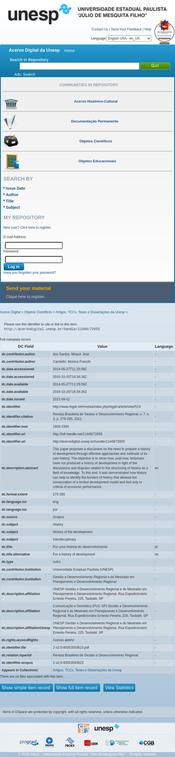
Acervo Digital (10, 312)
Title (10, 201)
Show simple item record (26, 687)
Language (121, 38)
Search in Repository (29, 60)
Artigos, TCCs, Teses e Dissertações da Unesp (90, 312)
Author (12, 194)
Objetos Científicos (38, 312)
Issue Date (15, 188)
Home (69, 50)
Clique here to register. (25, 296)
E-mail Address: (15, 237)
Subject (13, 207)
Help (147, 29)
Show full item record (77, 687)
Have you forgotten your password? (30, 273)
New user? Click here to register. (27, 227)
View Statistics (119, 687)
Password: (11, 251)
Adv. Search (24, 74)
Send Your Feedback (126, 29)
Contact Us (100, 29)
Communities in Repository (88, 85)
